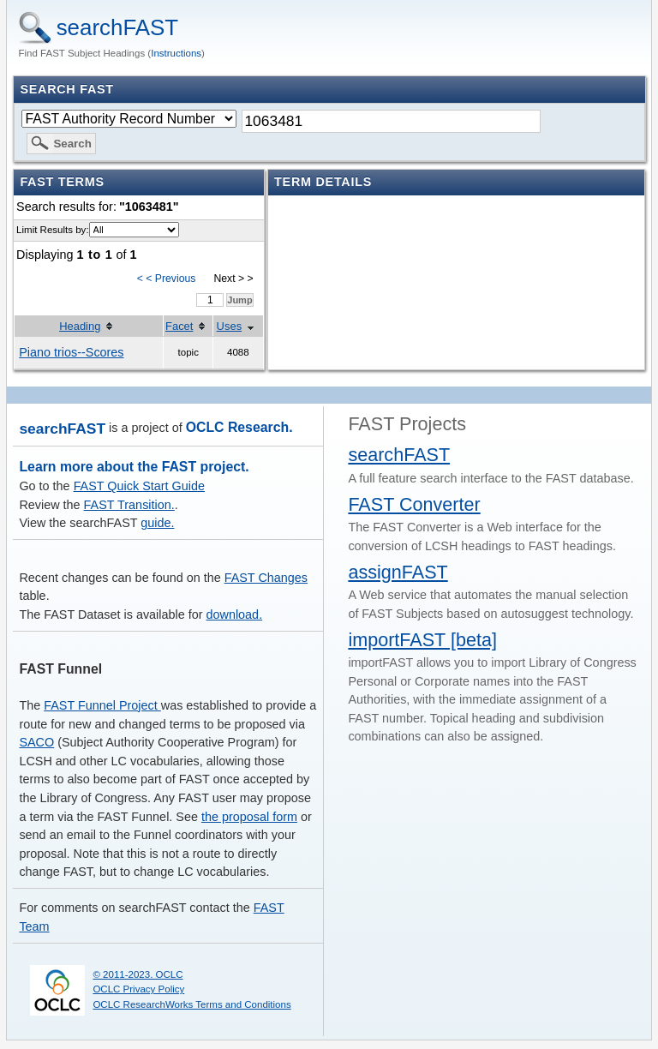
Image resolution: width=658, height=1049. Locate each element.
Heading (79, 326)
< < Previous (166, 279)
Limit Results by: (52, 230)
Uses (229, 326)
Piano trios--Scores (71, 352)
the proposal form (249, 817)
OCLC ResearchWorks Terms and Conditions (191, 1004)
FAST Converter (414, 504)
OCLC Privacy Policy (138, 989)
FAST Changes (266, 577)
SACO (36, 742)
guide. (157, 523)
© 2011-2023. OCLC (137, 974)
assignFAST (397, 572)
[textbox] (391, 121)
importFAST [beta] (422, 639)
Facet (179, 326)
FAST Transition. (129, 505)
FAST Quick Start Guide (139, 486)
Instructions (176, 53)
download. (234, 614)
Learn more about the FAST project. (133, 466)
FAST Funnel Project (102, 705)
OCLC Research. (239, 427)
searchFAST (118, 27)
